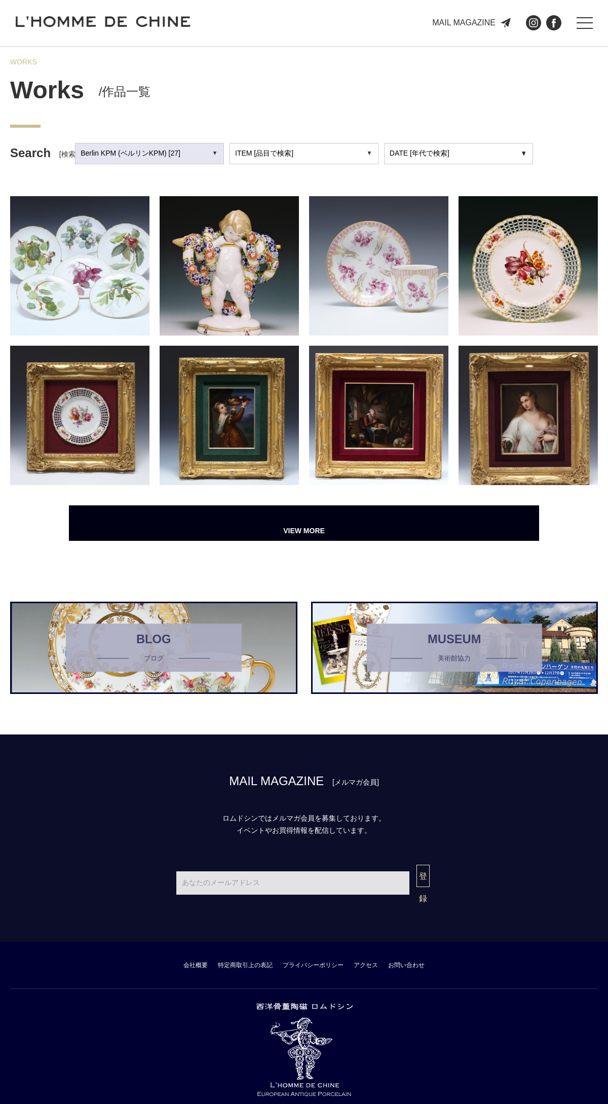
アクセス (389, 951)
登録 (423, 877)
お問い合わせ (450, 951)
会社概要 (150, 951)
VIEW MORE (303, 523)
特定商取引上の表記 (222, 951)
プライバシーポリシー (314, 951)
